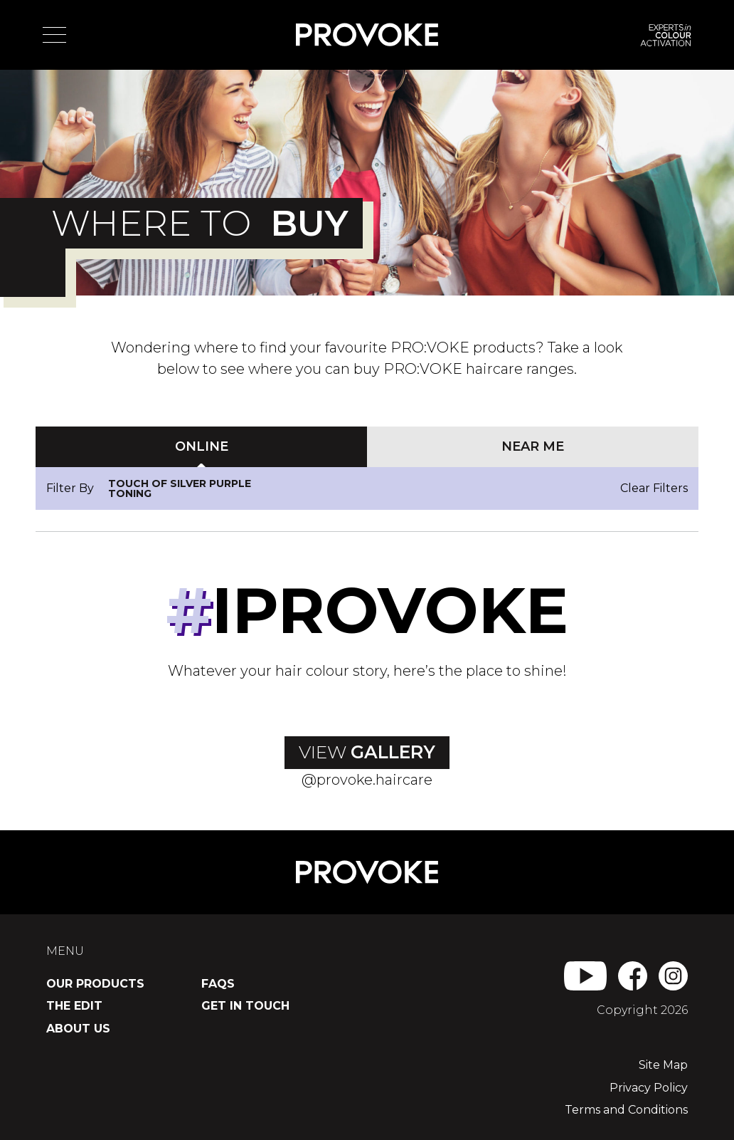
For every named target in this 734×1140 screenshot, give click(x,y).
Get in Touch (245, 1006)
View (367, 752)
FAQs (218, 983)
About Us (78, 1028)
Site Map (663, 1065)
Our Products (95, 983)
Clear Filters (654, 488)
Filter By (70, 488)
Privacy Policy (649, 1087)
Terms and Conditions (626, 1110)
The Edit (74, 1006)
